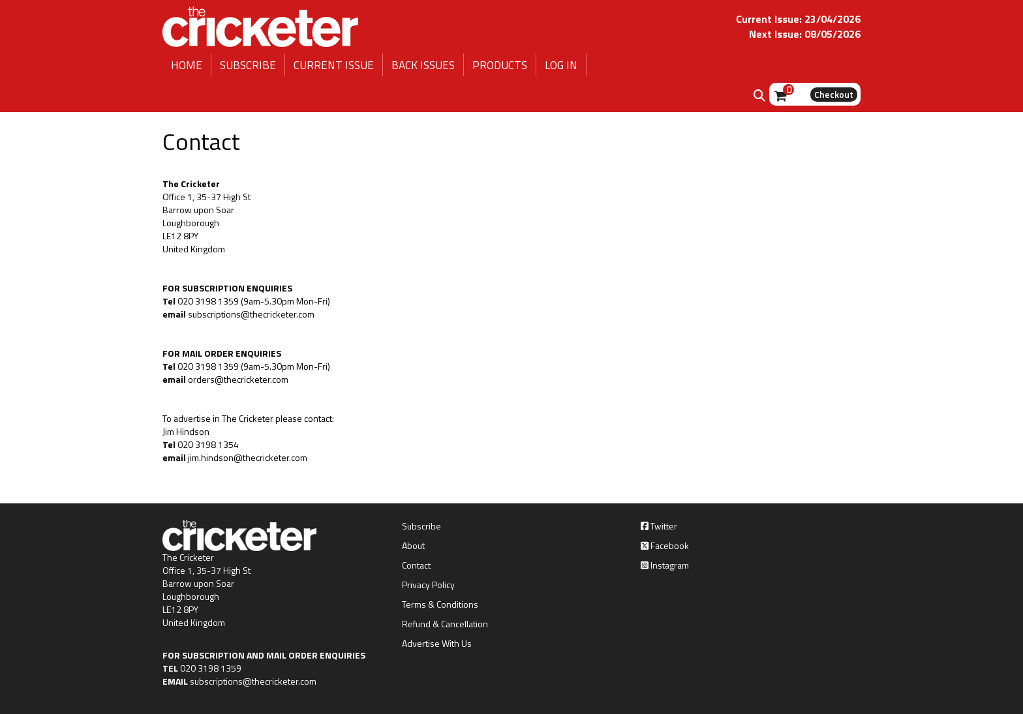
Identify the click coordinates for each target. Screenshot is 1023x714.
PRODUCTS (499, 65)
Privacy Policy (428, 584)
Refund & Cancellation (445, 624)
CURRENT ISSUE (334, 65)
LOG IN (561, 65)
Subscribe (421, 526)
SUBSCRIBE (248, 65)
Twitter (659, 526)
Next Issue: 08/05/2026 (805, 34)
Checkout (833, 94)
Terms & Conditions (440, 604)
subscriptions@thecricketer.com (253, 681)
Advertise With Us (437, 643)
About (413, 545)
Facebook (665, 545)
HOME (186, 65)
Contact (416, 565)
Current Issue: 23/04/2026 (798, 19)
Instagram (665, 565)
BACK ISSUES (423, 65)
